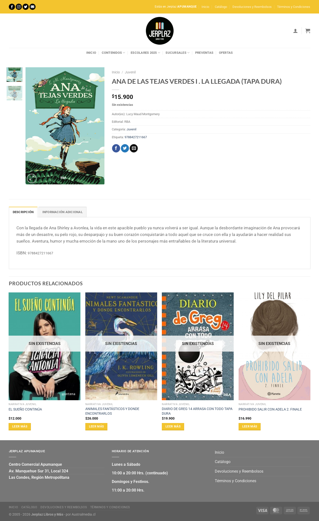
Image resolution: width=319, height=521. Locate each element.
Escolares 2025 (145, 52)
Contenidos (113, 52)
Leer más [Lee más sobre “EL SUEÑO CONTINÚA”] (19, 426)
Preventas (204, 53)
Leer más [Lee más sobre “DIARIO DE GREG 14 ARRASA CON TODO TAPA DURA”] (173, 426)
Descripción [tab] (23, 212)
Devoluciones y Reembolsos (252, 7)
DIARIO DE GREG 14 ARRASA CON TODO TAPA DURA (197, 411)
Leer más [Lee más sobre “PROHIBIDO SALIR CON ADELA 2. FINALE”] (249, 426)
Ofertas (226, 53)
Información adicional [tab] (62, 212)
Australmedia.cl (83, 514)
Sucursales (178, 52)
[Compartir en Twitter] (125, 148)
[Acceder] (295, 30)
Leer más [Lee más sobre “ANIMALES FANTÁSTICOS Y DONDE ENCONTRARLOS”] (96, 426)
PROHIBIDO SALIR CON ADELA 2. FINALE (270, 409)
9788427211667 (136, 137)
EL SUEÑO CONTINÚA (25, 409)
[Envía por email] (134, 148)
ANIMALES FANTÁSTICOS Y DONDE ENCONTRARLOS (112, 411)
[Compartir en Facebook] (116, 148)
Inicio (205, 7)
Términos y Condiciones (293, 7)
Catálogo (221, 7)
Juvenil (130, 72)
